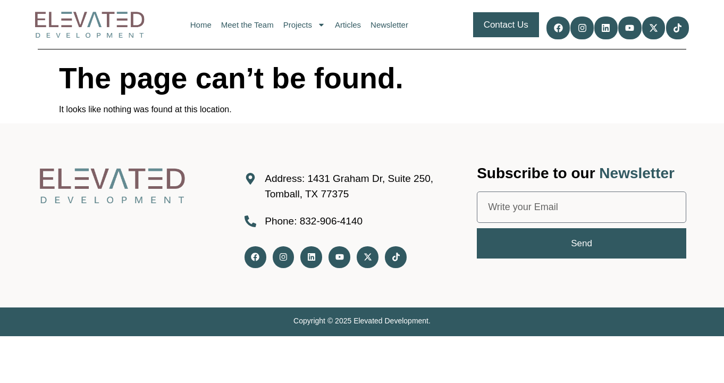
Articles (347, 24)
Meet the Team (246, 24)
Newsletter (389, 24)
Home (200, 24)
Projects (303, 24)
